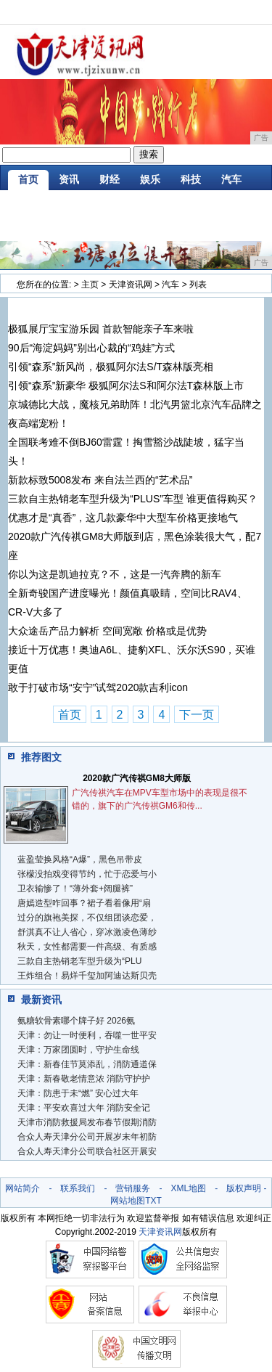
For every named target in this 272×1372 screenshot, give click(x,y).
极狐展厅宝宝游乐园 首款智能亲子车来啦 (101, 329)
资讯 (69, 179)
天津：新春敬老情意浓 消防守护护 (83, 1079)
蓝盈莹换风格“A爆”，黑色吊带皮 (79, 859)
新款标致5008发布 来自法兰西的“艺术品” (100, 480)
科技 (191, 179)
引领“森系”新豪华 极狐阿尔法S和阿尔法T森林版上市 (126, 385)
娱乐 (150, 179)
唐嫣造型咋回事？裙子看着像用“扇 (84, 903)
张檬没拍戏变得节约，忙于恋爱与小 (87, 874)
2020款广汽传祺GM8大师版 (137, 778)
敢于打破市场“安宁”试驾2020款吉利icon (98, 687)
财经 (109, 179)
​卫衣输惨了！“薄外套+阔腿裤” (75, 888)
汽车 (231, 179)
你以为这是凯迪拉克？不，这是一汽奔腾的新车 (114, 574)
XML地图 (188, 1188)
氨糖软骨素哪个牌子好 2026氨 (76, 1021)
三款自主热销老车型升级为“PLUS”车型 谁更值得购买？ (132, 499)
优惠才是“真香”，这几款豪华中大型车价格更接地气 (123, 517)
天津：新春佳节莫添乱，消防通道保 (87, 1064)
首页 (28, 179)
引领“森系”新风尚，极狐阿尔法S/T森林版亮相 (110, 366)
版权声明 (243, 1188)
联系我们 (77, 1188)
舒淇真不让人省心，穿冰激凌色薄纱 (87, 932)
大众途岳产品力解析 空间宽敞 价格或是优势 (107, 631)
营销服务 (132, 1188)
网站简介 (22, 1188)
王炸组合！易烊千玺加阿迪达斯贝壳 (87, 976)
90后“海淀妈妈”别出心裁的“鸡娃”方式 (91, 348)
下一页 (196, 715)
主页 (90, 284)
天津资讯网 (130, 284)
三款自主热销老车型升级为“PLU (79, 961)
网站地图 (127, 1201)
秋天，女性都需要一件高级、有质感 (87, 947)
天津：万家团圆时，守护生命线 (78, 1050)
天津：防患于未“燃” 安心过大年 (78, 1093)
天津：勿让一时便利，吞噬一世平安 (87, 1035)
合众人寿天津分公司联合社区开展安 (87, 1151)
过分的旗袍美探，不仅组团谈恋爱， (87, 917)
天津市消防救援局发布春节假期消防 (87, 1122)
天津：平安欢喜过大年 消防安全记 (83, 1108)
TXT (153, 1201)
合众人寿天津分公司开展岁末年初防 (87, 1137)
